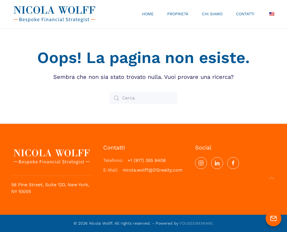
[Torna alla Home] (54, 14)
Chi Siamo (212, 14)
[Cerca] (143, 98)
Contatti (245, 14)
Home (148, 14)
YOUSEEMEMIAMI (196, 223)
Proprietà (177, 14)
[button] (272, 178)
